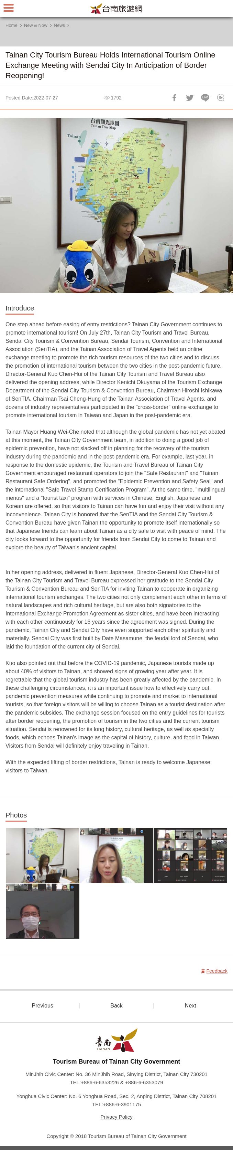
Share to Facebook (174, 98)
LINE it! (205, 98)
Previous (42, 1006)
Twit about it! (190, 98)
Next (190, 1006)
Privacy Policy (116, 1117)
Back (116, 1006)
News (59, 25)
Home (11, 25)
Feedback (221, 98)
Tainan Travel (116, 8)
